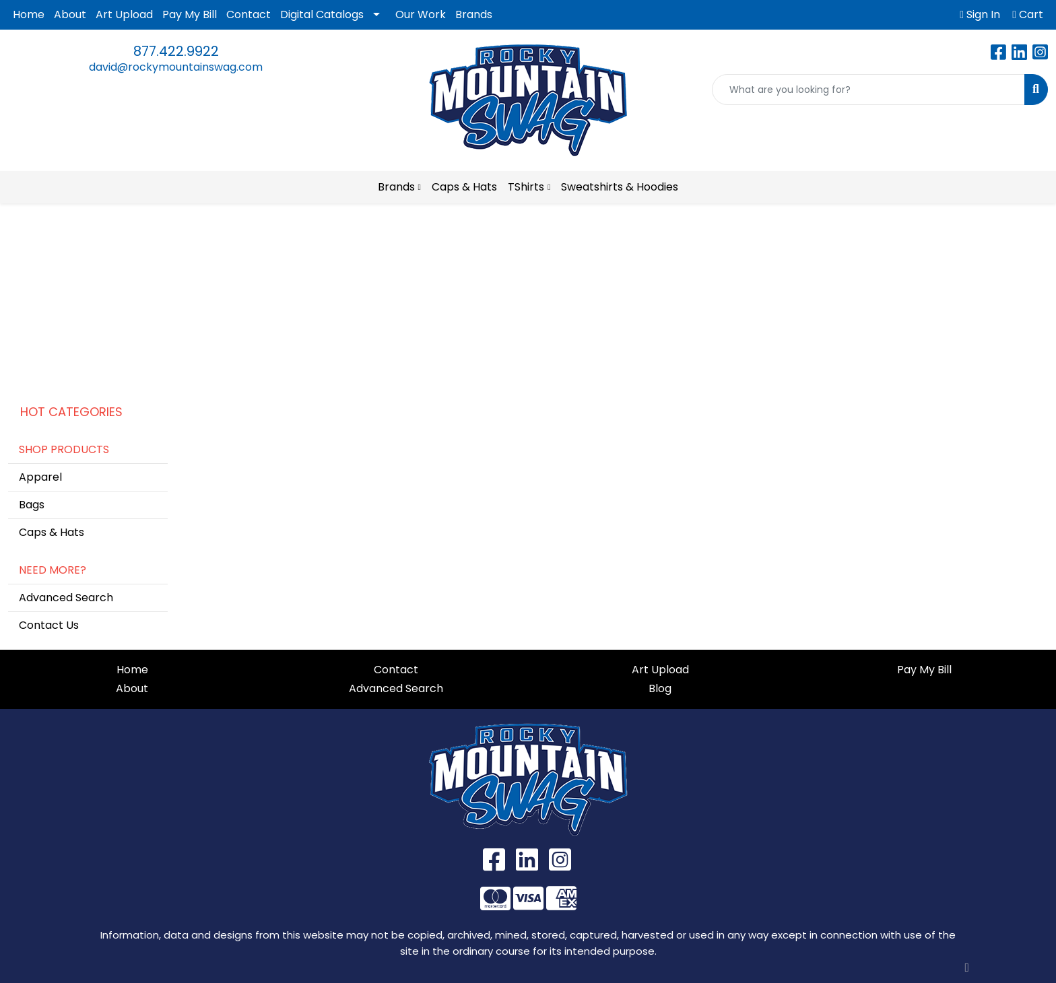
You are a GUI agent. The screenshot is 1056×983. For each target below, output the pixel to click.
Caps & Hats (464, 187)
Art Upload (124, 14)
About (70, 14)
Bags (31, 504)
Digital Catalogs (322, 14)
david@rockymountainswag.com (176, 67)
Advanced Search (66, 597)
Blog (660, 688)
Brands (473, 14)
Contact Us (49, 625)
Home (28, 14)
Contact (248, 14)
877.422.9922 (176, 51)
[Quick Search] (868, 89)
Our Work (420, 14)
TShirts (526, 187)
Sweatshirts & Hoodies (619, 187)
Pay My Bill (189, 14)
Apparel (40, 477)
